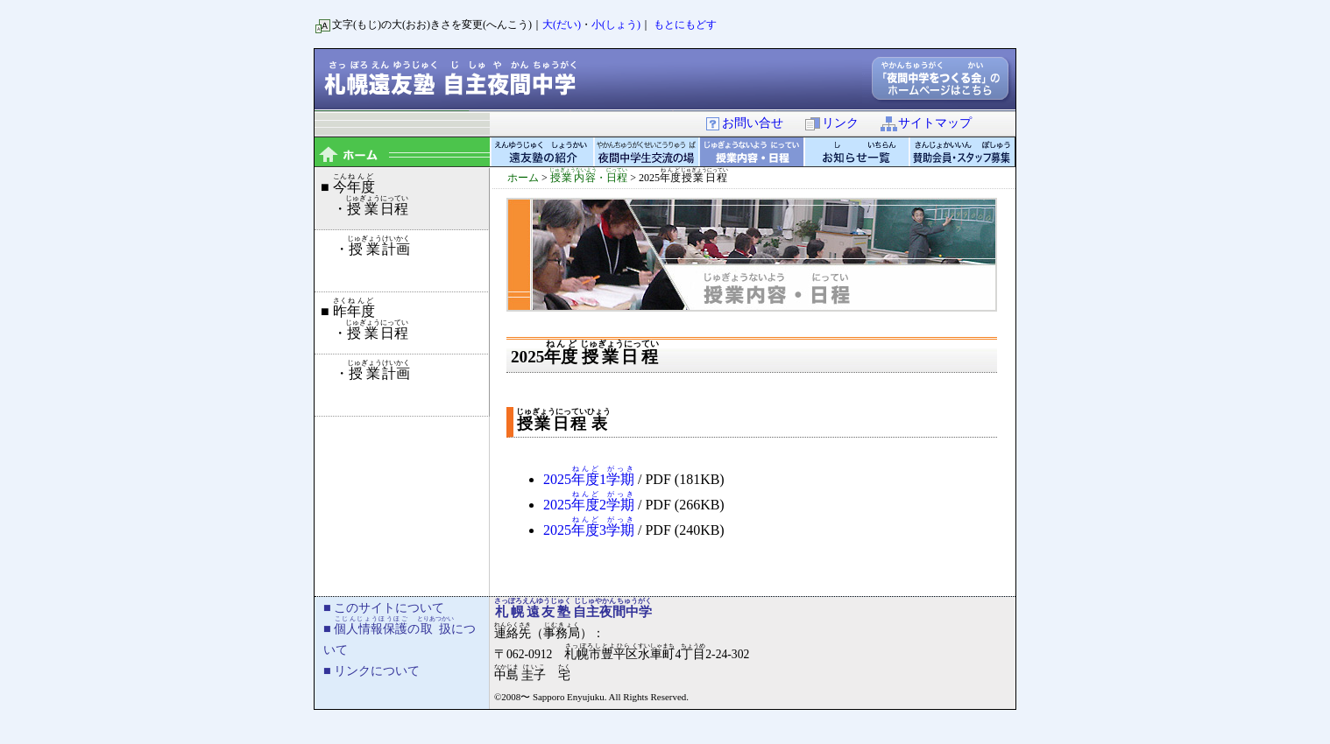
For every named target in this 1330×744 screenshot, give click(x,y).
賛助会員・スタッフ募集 (962, 152)
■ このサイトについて (383, 607)
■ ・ (363, 194)
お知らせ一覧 (857, 152)
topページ (402, 152)
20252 (588, 504)
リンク (831, 123)
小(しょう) (615, 24)
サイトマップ (926, 123)
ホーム (523, 178)
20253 (588, 530)
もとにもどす (685, 24)
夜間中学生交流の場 (647, 152)
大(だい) (561, 24)
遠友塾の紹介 (542, 152)
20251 (588, 479)
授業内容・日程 (752, 152)
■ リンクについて (371, 670)
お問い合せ (743, 123)
